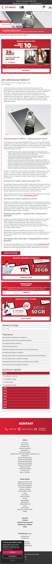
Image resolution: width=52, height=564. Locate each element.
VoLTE (25, 506)
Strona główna (5, 35)
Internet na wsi (24, 470)
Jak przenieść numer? (24, 491)
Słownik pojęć (25, 500)
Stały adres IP (25, 450)
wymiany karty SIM (43, 244)
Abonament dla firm (25, 452)
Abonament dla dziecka (25, 459)
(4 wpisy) (11, 376)
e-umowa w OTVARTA (24, 487)
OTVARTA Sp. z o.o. (25, 533)
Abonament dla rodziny (25, 457)
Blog (11, 35)
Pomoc (25, 498)
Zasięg (25, 511)
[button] (43, 7)
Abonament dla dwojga (25, 465)
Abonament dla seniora (25, 461)
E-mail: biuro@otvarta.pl (25, 545)
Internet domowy (25, 467)
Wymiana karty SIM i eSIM (24, 509)
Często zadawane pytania (24, 483)
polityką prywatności (7, 549)
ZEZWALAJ (12, 552)
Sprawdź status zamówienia (20, 3)
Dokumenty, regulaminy (25, 485)
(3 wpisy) (10, 385)
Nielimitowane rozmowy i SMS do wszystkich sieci (24, 454)
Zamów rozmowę (27, 429)
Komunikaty (24, 494)
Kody (24, 493)
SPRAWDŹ (26, 70)
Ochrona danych (25, 496)
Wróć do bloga (10, 253)
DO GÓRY (26, 560)
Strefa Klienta (25, 479)
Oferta (25, 440)
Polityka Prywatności (25, 522)
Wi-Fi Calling (25, 507)
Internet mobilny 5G (25, 448)
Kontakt (25, 518)
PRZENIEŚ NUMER (26, 277)
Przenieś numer (25, 446)
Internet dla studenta (25, 468)
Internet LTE (24, 455)
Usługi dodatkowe (25, 504)
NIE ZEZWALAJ (13, 556)
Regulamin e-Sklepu (25, 524)
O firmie (25, 520)
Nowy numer (25, 444)
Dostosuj (12, 560)
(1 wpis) (9, 382)
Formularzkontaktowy (42, 429)
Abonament (24, 443)
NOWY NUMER (26, 318)
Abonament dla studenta (25, 463)
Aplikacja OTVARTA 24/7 (25, 482)
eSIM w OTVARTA (25, 472)
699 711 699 (33, 1)
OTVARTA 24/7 (36, 3)
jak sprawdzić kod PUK (31, 195)
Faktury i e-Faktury (24, 489)
